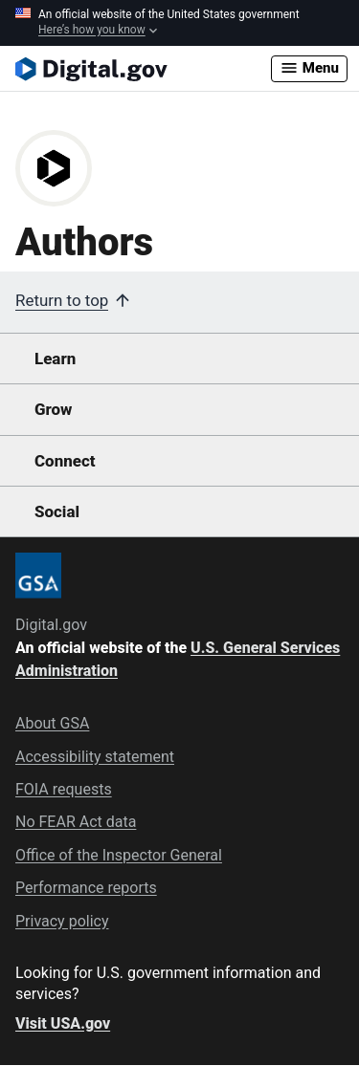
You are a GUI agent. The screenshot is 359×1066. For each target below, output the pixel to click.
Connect (64, 460)
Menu (309, 67)
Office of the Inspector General (118, 855)
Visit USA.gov (62, 1023)
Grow (53, 409)
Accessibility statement (94, 757)
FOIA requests (63, 789)
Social (56, 511)
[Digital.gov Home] (143, 69)
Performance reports (86, 888)
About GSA (52, 723)
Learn (55, 358)
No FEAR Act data (75, 822)
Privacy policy (62, 921)
